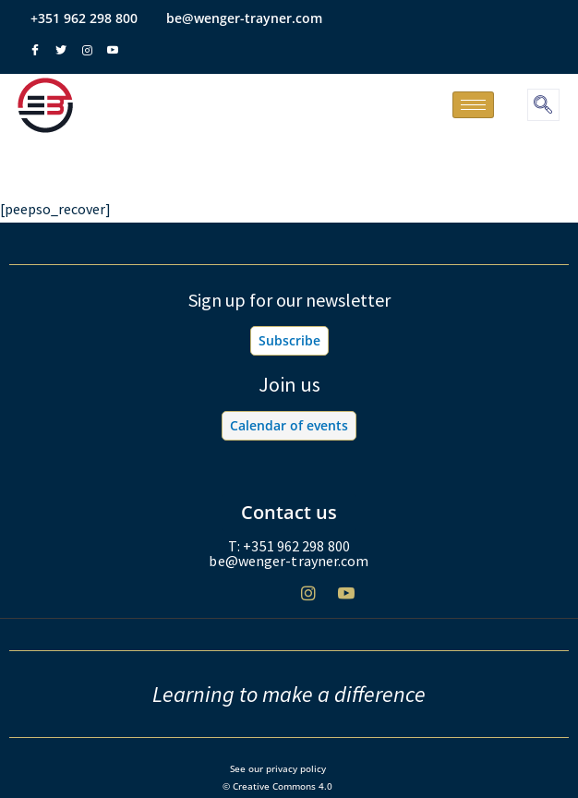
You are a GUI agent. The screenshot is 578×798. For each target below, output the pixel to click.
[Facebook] (232, 601)
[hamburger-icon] (473, 104)
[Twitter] (270, 601)
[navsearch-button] (543, 105)
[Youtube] (346, 600)
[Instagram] (308, 600)
